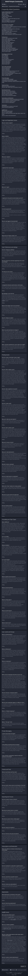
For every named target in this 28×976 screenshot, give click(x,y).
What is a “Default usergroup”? (7, 74)
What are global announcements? (8, 59)
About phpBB (13, 919)
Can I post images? (5, 58)
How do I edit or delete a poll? (7, 43)
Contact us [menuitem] (12, 969)
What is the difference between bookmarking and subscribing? (13, 99)
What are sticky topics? (6, 61)
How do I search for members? (7, 94)
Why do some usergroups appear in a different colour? (11, 73)
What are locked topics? (6, 62)
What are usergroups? (6, 69)
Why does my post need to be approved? (9, 50)
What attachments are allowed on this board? (10, 106)
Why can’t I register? (5, 15)
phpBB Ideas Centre (7, 928)
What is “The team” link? (6, 75)
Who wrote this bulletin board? (7, 111)
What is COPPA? (5, 14)
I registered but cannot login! (7, 16)
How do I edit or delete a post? (7, 39)
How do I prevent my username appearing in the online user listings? (14, 26)
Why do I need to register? (6, 13)
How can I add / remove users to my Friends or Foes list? (12, 87)
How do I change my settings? (7, 25)
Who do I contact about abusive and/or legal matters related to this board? (13, 114)
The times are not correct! (6, 27)
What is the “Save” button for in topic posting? (10, 49)
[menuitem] (5, 4)
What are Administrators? (6, 67)
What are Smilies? (5, 57)
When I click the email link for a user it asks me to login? (12, 34)
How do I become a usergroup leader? (8, 72)
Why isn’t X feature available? (7, 112)
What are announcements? (6, 60)
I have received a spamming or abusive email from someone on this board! (14, 82)
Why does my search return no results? (9, 92)
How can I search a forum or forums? (8, 91)
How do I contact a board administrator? (9, 115)
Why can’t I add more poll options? (8, 42)
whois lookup (9, 940)
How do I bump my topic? (6, 51)
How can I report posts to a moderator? (9, 48)
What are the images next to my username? (9, 31)
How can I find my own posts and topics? (9, 95)
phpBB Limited (11, 917)
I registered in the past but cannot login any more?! (11, 18)
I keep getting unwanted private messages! (9, 80)
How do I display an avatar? (7, 32)
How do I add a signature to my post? (8, 40)
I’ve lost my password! (6, 19)
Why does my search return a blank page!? (9, 93)
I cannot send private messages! (7, 79)
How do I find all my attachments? (8, 107)
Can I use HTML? (5, 56)
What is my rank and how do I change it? (9, 33)
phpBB (3, 300)
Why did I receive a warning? (7, 47)
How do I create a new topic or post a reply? (9, 38)
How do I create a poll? (6, 41)
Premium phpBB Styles (17, 973)
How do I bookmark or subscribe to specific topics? (11, 100)
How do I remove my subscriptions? (8, 102)
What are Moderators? (6, 68)
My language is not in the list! (7, 30)
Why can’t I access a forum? (7, 44)
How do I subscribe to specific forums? (8, 101)
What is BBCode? (5, 55)
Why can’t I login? (5, 17)
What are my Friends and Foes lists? (8, 86)
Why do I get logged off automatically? (8, 20)
